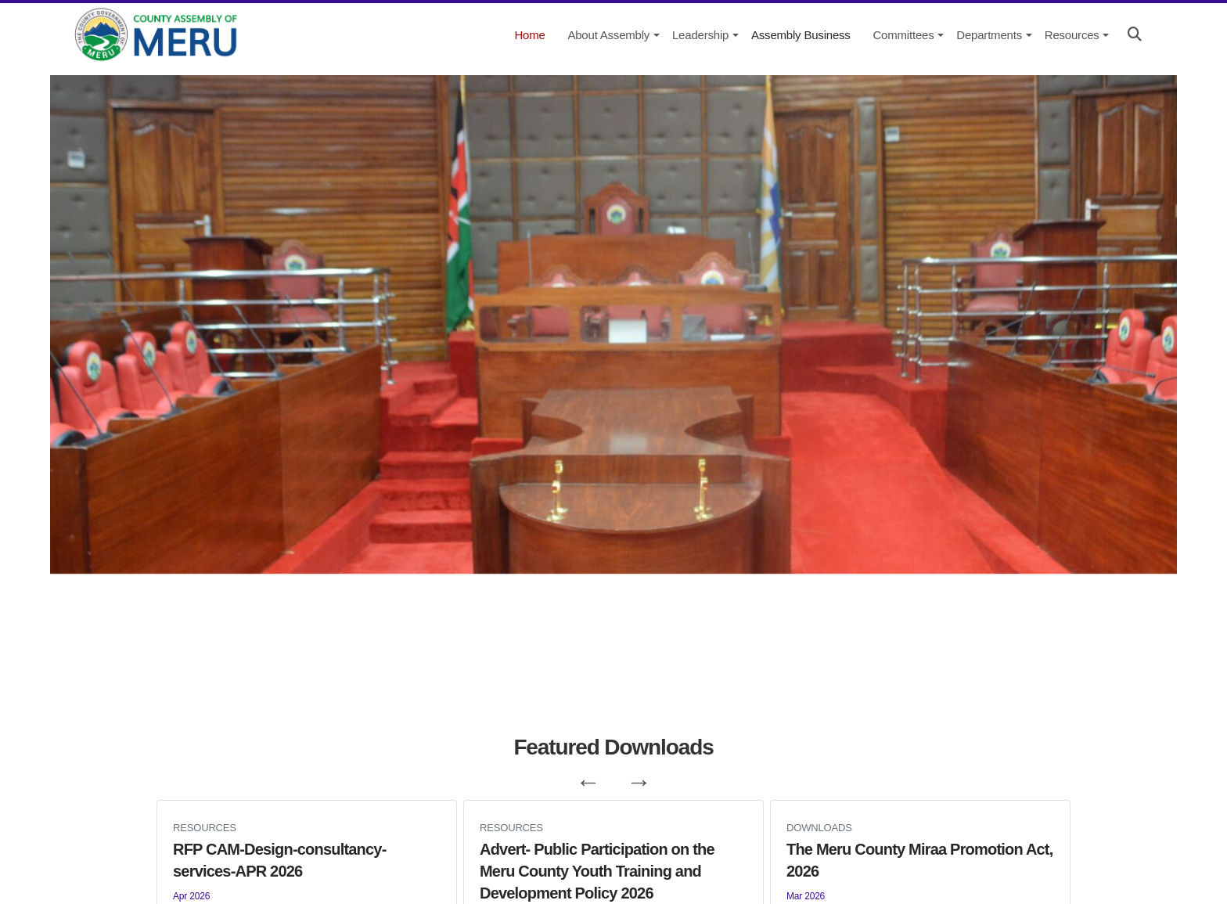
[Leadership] (699, 35)
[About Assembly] (607, 35)
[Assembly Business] (799, 35)
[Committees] (902, 35)
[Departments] (987, 35)
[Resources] (1071, 35)
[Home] (528, 35)
